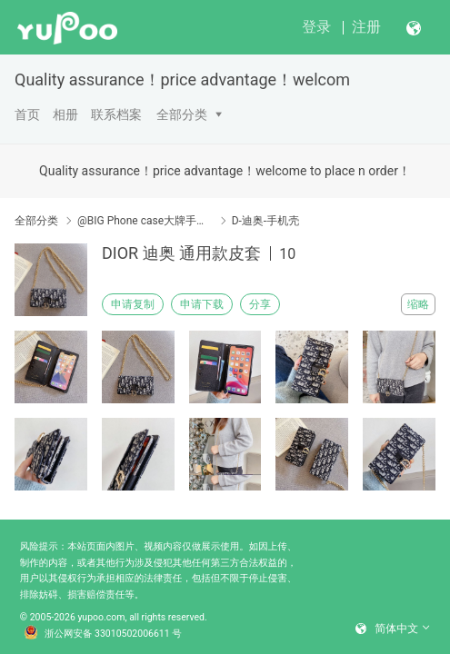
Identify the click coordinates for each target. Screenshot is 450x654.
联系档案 (116, 114)
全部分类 (181, 114)
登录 (316, 26)
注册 (366, 26)
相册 (65, 114)
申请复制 (133, 304)
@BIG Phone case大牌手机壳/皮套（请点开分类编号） (145, 220)
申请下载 (202, 304)
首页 (27, 114)
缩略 (418, 304)
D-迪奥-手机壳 (266, 220)
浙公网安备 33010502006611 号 (103, 633)
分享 (260, 304)
